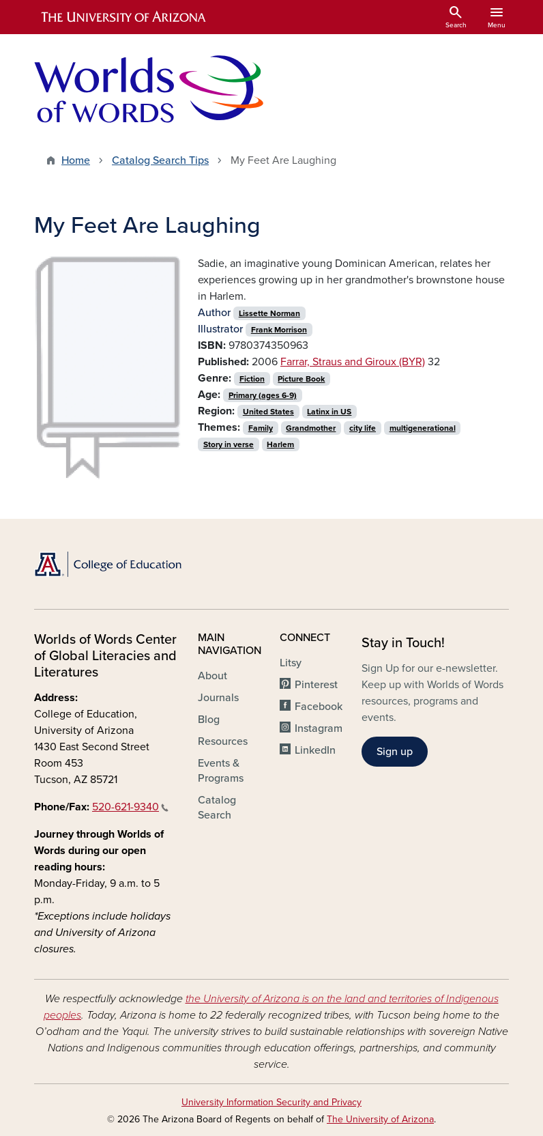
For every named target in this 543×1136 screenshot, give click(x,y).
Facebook (318, 706)
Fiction (252, 379)
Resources (223, 741)
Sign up (395, 751)
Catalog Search (217, 807)
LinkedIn (315, 750)
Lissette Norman (269, 313)
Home (75, 160)
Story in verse (228, 444)
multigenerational (423, 428)
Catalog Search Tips (160, 160)
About (212, 676)
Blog (209, 719)
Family (260, 428)
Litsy (291, 663)
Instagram (318, 728)
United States (268, 411)
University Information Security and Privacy (271, 1102)
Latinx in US (329, 411)
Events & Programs (221, 770)
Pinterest (316, 685)
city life (362, 428)
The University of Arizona (380, 1119)
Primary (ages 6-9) (263, 395)
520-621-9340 (130, 807)
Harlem (280, 444)
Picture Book (301, 379)
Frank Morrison (279, 330)
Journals (218, 698)
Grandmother (311, 428)
